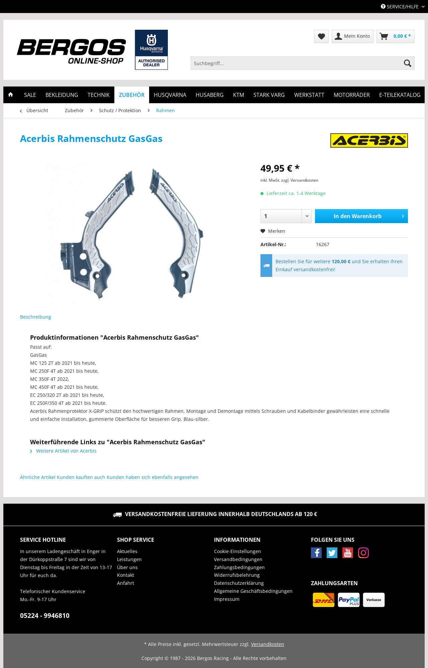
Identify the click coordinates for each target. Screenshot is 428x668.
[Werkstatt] (309, 95)
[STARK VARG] (269, 95)
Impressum (226, 599)
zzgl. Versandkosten (299, 180)
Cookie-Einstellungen (237, 551)
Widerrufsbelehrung (237, 575)
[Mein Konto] (352, 36)
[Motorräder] (351, 95)
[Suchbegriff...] (303, 63)
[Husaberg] (209, 95)
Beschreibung (35, 317)
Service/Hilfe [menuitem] (400, 6)
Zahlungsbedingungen (239, 567)
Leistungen (129, 559)
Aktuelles (127, 551)
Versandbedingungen (238, 559)
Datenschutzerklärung (239, 583)
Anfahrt (125, 583)
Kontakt (125, 575)
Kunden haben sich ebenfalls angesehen (153, 477)
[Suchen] (408, 63)
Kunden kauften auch (81, 477)
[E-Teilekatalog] (399, 95)
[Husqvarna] (170, 95)
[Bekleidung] (62, 95)
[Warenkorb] (396, 36)
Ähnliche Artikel (38, 477)
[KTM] (238, 95)
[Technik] (98, 95)
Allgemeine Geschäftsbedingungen (253, 591)
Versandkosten (267, 644)
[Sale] (30, 95)
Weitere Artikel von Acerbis (63, 451)
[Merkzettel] (321, 36)
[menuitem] (303, 66)
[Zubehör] (131, 95)
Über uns (127, 567)
